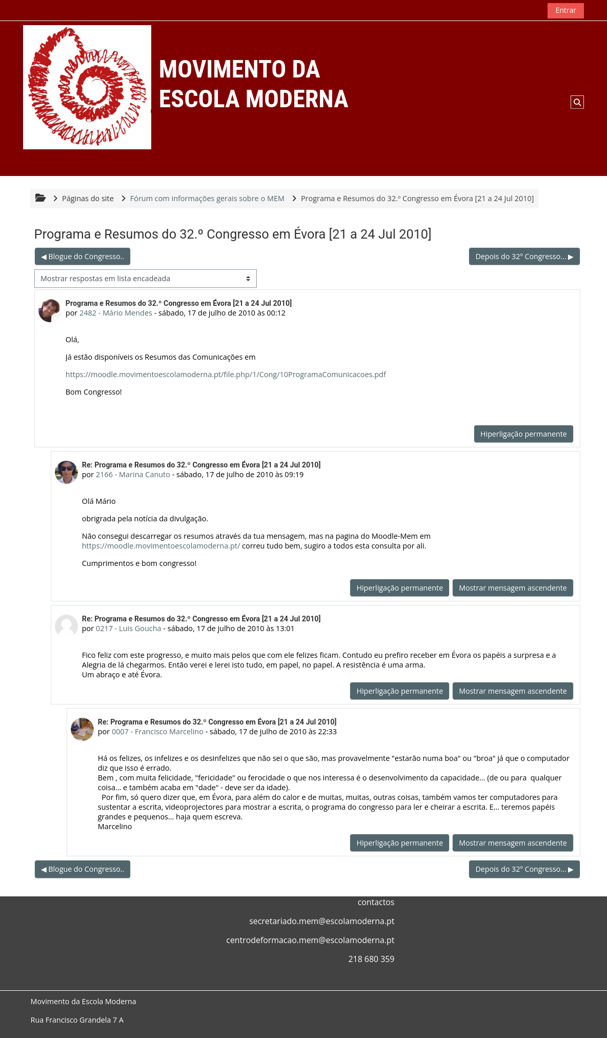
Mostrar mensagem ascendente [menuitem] (513, 588)
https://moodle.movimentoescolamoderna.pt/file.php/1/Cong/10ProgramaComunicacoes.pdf (226, 374)
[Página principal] (87, 87)
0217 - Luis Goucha (128, 628)
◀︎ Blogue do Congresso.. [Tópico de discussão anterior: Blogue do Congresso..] (83, 256)
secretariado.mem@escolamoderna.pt (321, 921)
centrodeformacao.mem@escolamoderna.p (308, 940)
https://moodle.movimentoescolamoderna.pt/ (161, 546)
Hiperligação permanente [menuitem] (523, 434)
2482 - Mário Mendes (116, 313)
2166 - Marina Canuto (133, 474)
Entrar (565, 10)
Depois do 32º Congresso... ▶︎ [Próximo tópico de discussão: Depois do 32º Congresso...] (524, 256)
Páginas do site (88, 198)
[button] (577, 102)
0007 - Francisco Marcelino (158, 731)
